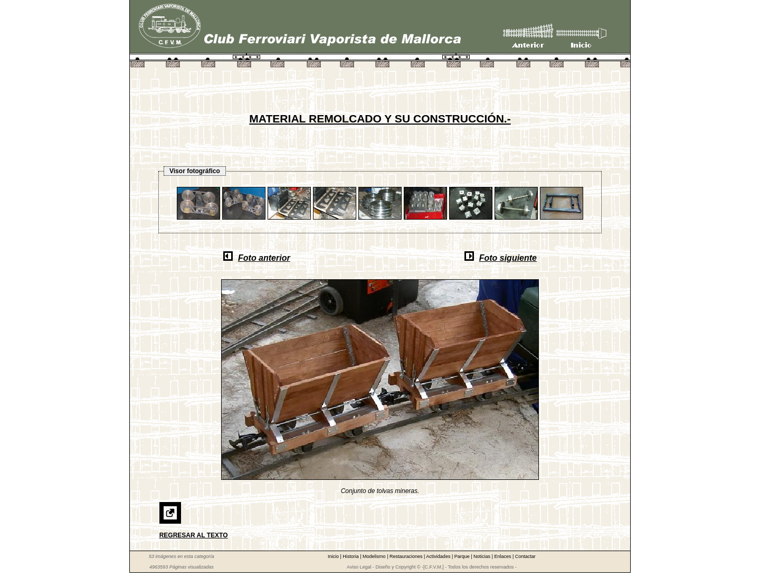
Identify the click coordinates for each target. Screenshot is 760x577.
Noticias (482, 556)
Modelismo (375, 556)
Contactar (525, 556)
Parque (462, 556)
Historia (351, 556)
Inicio (334, 556)
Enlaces (503, 556)
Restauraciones (407, 556)
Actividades (439, 556)
